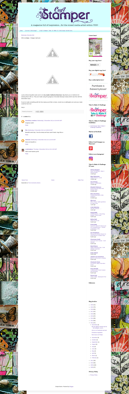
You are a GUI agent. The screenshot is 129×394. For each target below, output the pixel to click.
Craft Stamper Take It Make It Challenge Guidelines (55, 30)
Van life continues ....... (96, 208)
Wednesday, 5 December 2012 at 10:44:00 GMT (49, 120)
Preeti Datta (93, 224)
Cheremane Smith (95, 239)
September (95, 342)
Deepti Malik (93, 212)
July (93, 346)
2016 (92, 313)
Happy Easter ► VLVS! (96, 177)
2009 (92, 365)
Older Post (80, 180)
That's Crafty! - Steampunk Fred (98, 276)
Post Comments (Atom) (34, 183)
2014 (92, 318)
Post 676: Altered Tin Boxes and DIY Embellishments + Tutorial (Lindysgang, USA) (98, 227)
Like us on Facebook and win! (99, 330)
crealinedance (29, 149)
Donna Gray (93, 275)
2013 (92, 320)
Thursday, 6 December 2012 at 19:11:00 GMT (45, 149)
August (94, 344)
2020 (92, 304)
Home (21, 30)
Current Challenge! (31, 30)
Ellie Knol (93, 200)
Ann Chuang (93, 181)
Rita (26, 130)
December (94, 324)
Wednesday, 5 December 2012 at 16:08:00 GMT (40, 130)
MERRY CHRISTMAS (95, 183)
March (93, 355)
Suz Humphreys (94, 232)
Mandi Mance (94, 246)
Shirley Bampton (95, 169)
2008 (92, 367)
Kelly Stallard (94, 253)
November (94, 337)
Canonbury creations (31, 120)
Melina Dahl (93, 219)
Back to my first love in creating (98, 258)
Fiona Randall (94, 268)
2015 (92, 316)
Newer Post (25, 180)
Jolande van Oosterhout (97, 256)
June (93, 348)
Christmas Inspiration (97, 332)
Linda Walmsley (94, 207)
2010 (92, 362)
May (93, 351)
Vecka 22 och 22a (94, 220)
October (94, 339)
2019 (92, 307)
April (93, 353)
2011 (92, 360)
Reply (26, 125)
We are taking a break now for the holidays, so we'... (99, 327)
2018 (92, 309)
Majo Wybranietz (95, 176)
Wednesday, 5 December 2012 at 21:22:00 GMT (43, 139)
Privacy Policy (93, 375)
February (94, 357)
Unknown (27, 139)
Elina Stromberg (94, 193)
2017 (92, 311)
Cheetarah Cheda (95, 262)
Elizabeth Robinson (95, 187)
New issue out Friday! (97, 334)
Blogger (71, 386)
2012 (92, 322)
